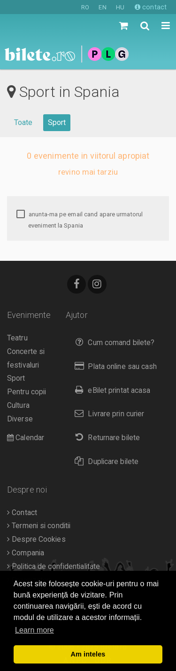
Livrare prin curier (107, 413)
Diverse (20, 419)
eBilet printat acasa (110, 390)
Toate (23, 122)
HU (120, 7)
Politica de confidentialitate (53, 566)
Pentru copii (26, 392)
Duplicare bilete (104, 461)
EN (102, 7)
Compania (25, 553)
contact (151, 7)
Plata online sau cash (113, 366)
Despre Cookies (36, 539)
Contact (22, 513)
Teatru (17, 338)
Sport (57, 122)
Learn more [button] (34, 630)
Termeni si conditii (38, 526)
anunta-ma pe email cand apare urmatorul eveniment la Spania (79, 220)
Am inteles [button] (88, 654)
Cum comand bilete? (112, 342)
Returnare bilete (105, 437)
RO (85, 7)
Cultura (18, 405)
